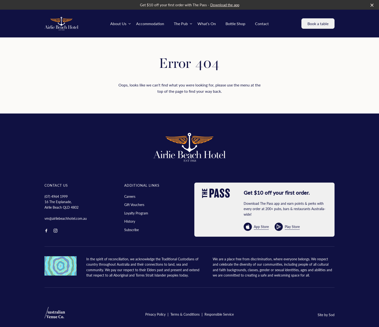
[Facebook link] (46, 230)
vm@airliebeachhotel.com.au (65, 218)
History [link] (129, 221)
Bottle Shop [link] (235, 23)
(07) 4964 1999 (56, 196)
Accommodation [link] (150, 23)
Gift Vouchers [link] (134, 204)
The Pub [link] (181, 23)
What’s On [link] (206, 23)
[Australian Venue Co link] (54, 314)
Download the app (224, 4)
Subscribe (131, 229)
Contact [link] (262, 23)
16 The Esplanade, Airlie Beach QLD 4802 (61, 204)
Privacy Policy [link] (155, 314)
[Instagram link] (55, 230)
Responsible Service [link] (219, 314)
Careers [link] (129, 196)
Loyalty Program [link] (136, 213)
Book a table (317, 23)
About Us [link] (118, 23)
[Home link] (61, 23)
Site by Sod (326, 314)
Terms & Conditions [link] (185, 314)
